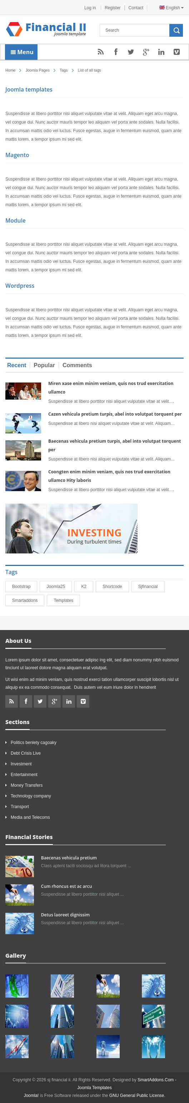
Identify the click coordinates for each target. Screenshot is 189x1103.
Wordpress (19, 286)
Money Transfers (27, 785)
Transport (20, 806)
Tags (64, 70)
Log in (90, 7)
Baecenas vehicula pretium (69, 858)
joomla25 (58, 586)
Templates (67, 600)
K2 (87, 586)
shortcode (116, 586)
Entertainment (24, 774)
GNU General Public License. (137, 1095)
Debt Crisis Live (26, 753)
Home (10, 70)
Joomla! (31, 1095)
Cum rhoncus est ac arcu (66, 886)
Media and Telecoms (30, 817)
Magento (17, 155)
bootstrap (24, 586)
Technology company (31, 796)
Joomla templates (29, 89)
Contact (136, 7)
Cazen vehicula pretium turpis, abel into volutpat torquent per (115, 414)
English (171, 7)
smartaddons (28, 600)
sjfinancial (151, 586)
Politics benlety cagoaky (33, 742)
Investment (21, 763)
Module (15, 220)
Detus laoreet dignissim (65, 915)
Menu (22, 52)
